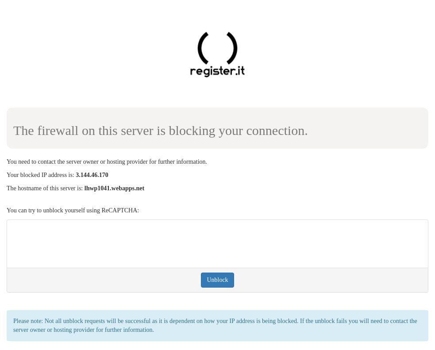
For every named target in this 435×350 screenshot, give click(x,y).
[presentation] (81, 244)
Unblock (217, 280)
